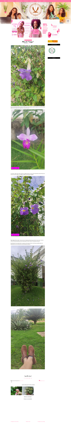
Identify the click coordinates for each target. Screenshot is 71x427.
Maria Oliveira (29, 43)
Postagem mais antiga (41, 421)
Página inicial (28, 421)
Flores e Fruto (21, 380)
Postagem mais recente (14, 421)
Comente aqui (42, 380)
